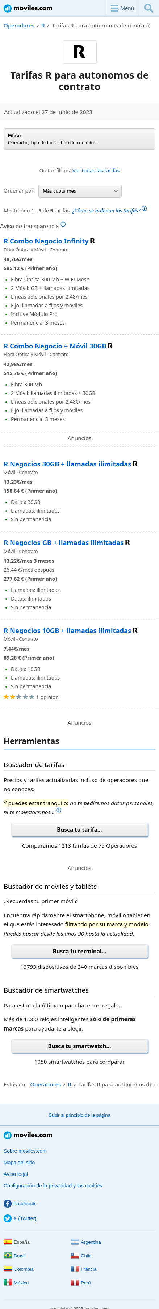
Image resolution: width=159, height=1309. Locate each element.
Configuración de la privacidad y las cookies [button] (53, 1186)
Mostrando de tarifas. (75, 210)
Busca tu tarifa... (79, 829)
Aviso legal (16, 1174)
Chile (81, 1256)
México (16, 1283)
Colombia (19, 1269)
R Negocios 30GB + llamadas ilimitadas (67, 463)
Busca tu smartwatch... (79, 1046)
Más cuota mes (80, 191)
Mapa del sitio (19, 1162)
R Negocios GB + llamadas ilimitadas (64, 542)
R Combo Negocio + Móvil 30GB (55, 345)
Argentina (86, 1242)
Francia (83, 1269)
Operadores (19, 25)
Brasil (15, 1256)
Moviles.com (28, 8)
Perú (81, 1283)
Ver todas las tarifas (96, 170)
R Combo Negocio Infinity (46, 240)
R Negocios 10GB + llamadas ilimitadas (67, 630)
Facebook (19, 1204)
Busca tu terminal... (79, 951)
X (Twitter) (20, 1218)
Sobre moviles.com (25, 1151)
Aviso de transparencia (33, 226)
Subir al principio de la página (79, 1115)
